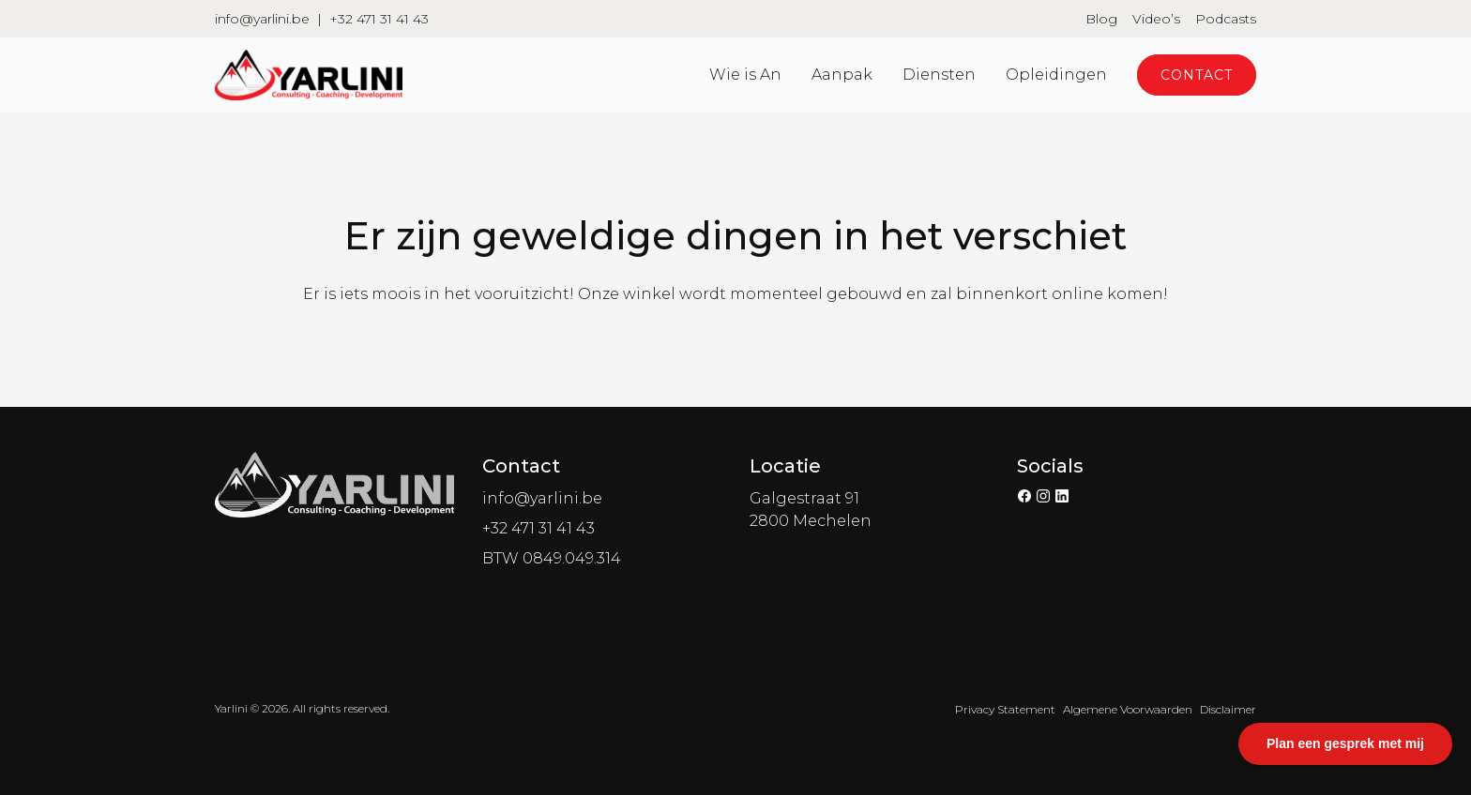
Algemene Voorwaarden (1127, 709)
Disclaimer (1228, 709)
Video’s (1156, 18)
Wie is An (745, 74)
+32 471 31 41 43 (379, 18)
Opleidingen (1056, 74)
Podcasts (1225, 18)
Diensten (939, 74)
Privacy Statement (1005, 709)
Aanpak (841, 74)
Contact (1196, 75)
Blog (1101, 18)
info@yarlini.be (262, 18)
